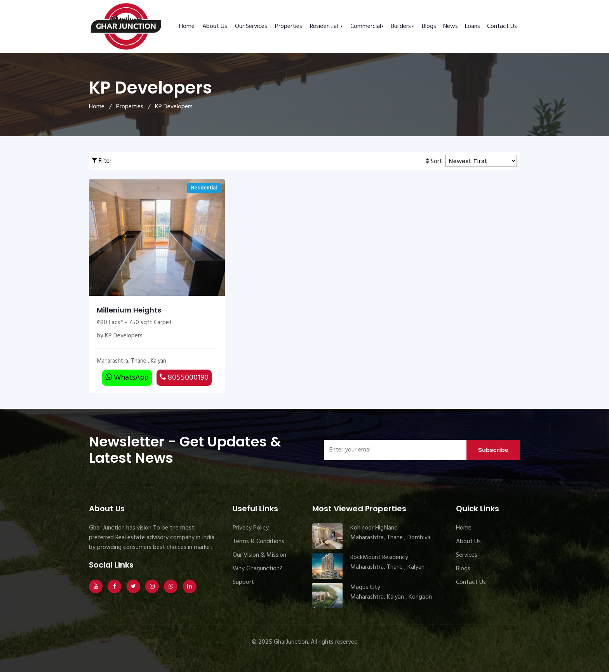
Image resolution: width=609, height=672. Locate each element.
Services (466, 555)
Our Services (251, 26)
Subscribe (493, 449)
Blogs (429, 26)
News (450, 26)
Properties (288, 26)
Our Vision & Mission (259, 555)
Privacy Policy (251, 528)
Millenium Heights (129, 310)
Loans (472, 26)
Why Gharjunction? (257, 569)
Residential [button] (324, 26)
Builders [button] (401, 26)
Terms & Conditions (258, 542)
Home (187, 26)
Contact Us (502, 26)
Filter (101, 161)
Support (243, 582)
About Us (214, 26)
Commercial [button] (365, 26)
